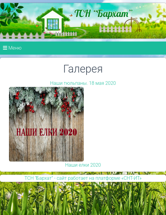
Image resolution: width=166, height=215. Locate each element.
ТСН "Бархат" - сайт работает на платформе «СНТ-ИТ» (83, 178)
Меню (12, 48)
